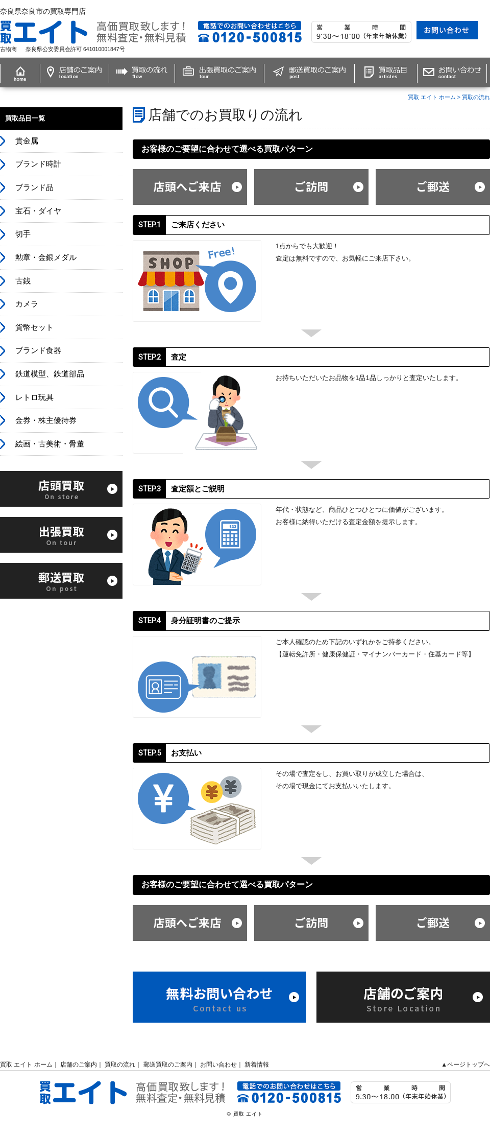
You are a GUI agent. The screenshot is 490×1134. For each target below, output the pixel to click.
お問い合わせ (218, 1064)
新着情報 (256, 1064)
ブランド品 (34, 187)
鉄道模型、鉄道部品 (49, 374)
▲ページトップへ (465, 1064)
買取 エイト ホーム (432, 97)
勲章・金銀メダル (46, 257)
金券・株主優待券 (46, 420)
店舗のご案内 (78, 1064)
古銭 (23, 281)
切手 (23, 234)
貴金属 (26, 141)
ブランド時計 (38, 164)
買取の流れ (476, 97)
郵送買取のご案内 (167, 1064)
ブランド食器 (38, 350)
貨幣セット (34, 327)
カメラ (26, 304)
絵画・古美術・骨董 (49, 444)
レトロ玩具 (34, 397)
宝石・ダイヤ (38, 211)
